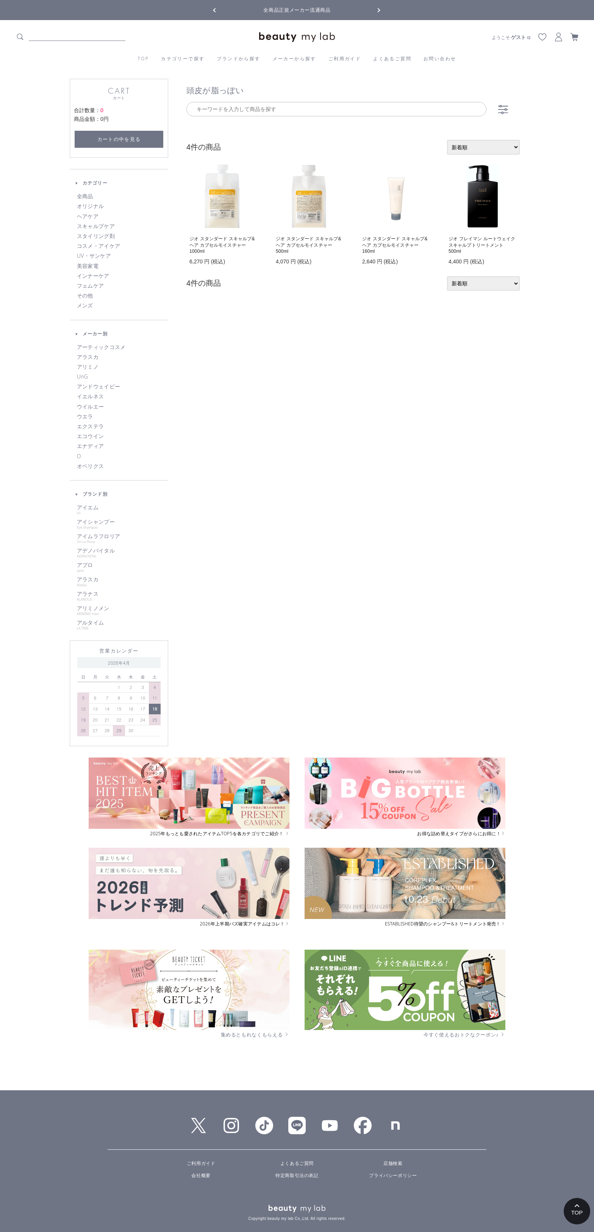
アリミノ (87, 366)
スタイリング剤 (96, 236)
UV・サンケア (94, 255)
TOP (143, 58)
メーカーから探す (294, 58)
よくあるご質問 (392, 58)
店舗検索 (392, 1163)
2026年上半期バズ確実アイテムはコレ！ (244, 924)
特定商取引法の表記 (296, 1175)
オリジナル (90, 206)
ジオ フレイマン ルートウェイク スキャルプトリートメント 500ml (482, 245)
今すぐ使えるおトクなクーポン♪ (464, 1034)
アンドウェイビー (98, 386)
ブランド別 (91, 494)
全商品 (85, 196)
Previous (221, 9)
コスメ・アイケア (98, 246)
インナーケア (93, 275)
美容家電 (87, 266)
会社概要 (200, 1175)
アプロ (119, 567)
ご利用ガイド (344, 58)
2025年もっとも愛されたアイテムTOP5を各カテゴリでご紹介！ (219, 834)
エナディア (90, 446)
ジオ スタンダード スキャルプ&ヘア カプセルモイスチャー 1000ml (222, 245)
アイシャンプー (119, 524)
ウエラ (85, 416)
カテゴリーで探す (183, 58)
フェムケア (90, 285)
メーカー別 (91, 334)
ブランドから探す (238, 58)
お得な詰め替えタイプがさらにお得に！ (461, 834)
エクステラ (90, 426)
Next (373, 9)
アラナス (119, 596)
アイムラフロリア (119, 538)
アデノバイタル (119, 553)
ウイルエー (90, 406)
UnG (82, 376)
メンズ (85, 305)
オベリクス (90, 466)
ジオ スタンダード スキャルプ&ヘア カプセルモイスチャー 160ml (395, 245)
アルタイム (119, 625)
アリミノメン (119, 610)
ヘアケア (87, 216)
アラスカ (87, 357)
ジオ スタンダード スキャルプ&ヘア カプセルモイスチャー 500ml (308, 245)
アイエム (119, 509)
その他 (85, 295)
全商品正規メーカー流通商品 (296, 10)
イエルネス (90, 396)
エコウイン (90, 436)
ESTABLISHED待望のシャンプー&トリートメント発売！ (445, 924)
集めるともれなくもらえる (255, 1034)
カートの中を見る (119, 139)
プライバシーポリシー (393, 1175)
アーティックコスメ (101, 347)
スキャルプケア (96, 226)
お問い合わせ (440, 58)
